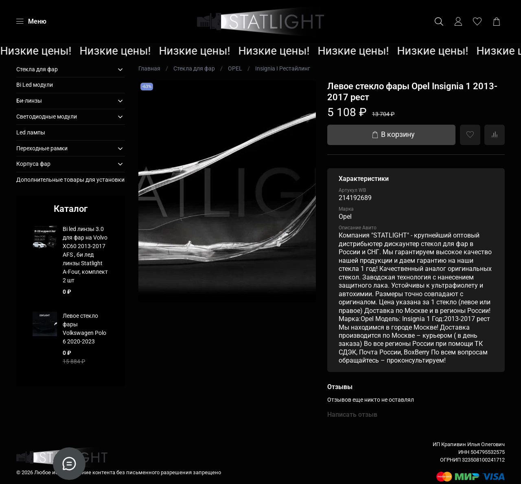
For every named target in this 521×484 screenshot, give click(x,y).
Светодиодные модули (46, 116)
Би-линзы (29, 100)
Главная (149, 68)
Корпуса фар (33, 164)
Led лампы (30, 132)
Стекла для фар (194, 68)
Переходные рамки (42, 148)
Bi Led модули (34, 84)
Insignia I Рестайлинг (282, 68)
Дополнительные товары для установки (70, 179)
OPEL (235, 68)
